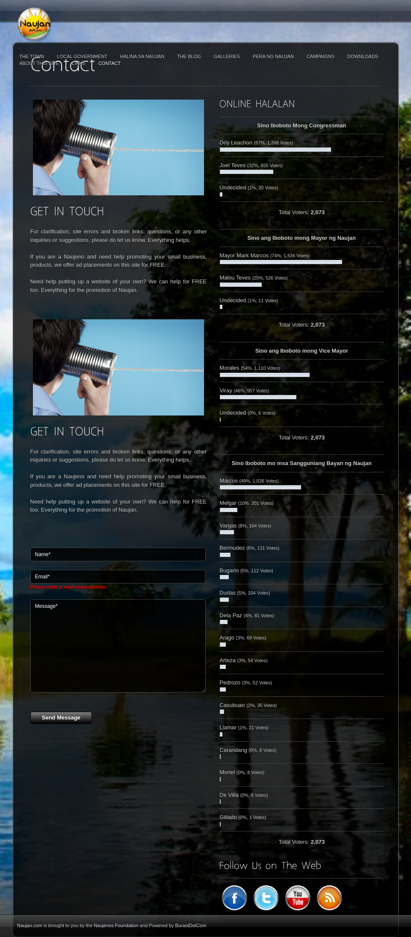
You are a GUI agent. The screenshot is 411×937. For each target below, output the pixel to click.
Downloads (362, 56)
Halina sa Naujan (142, 56)
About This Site (39, 63)
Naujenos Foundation (116, 925)
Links (79, 63)
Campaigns (320, 56)
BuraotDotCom (190, 925)
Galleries (227, 56)
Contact (109, 63)
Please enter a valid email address (68, 586)
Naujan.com (29, 925)
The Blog (189, 56)
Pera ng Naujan (273, 56)
